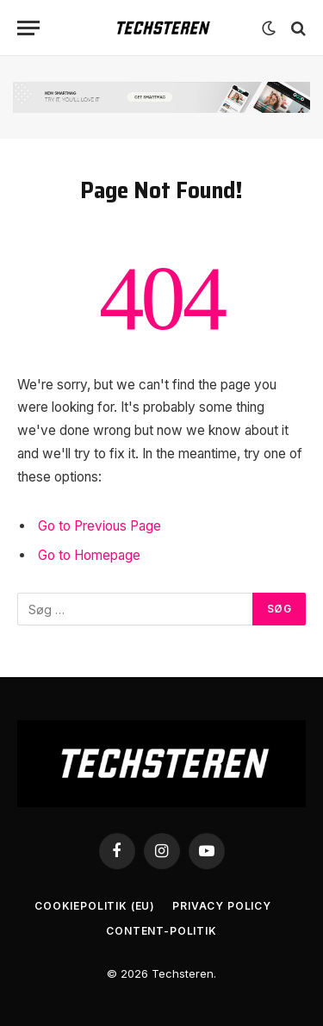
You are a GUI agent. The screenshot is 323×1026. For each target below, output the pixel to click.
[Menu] (28, 28)
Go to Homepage (89, 555)
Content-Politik (161, 930)
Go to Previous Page (99, 526)
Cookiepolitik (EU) (94, 905)
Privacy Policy (221, 905)
